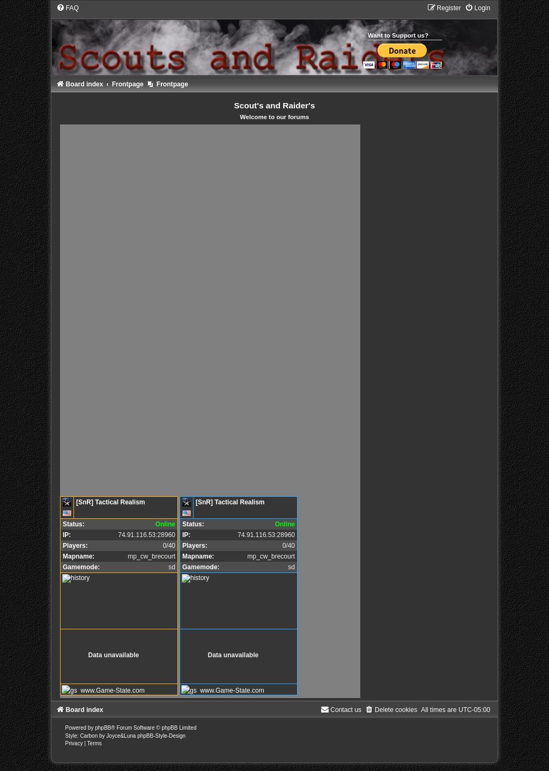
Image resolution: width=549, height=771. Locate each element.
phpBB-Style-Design (161, 736)
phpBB (103, 728)
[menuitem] (67, 8)
